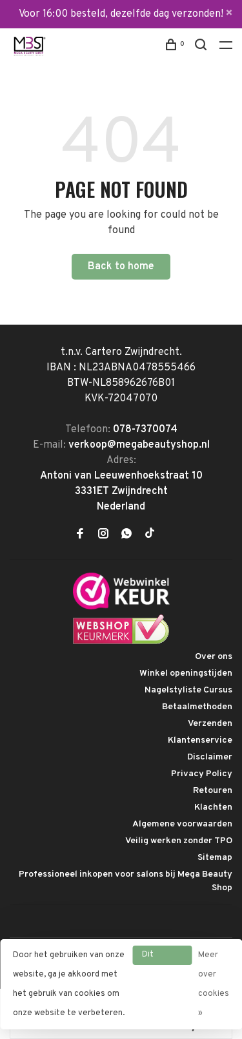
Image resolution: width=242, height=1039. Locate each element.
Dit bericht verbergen (162, 957)
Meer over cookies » (213, 984)
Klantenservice (200, 740)
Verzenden (210, 723)
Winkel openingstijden (185, 673)
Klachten (213, 807)
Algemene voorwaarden (182, 824)
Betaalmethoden (197, 706)
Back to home (121, 266)
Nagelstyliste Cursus (188, 690)
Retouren (212, 790)
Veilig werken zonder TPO (178, 840)
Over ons (213, 656)
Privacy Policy (201, 773)
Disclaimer (209, 757)
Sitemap (214, 857)
